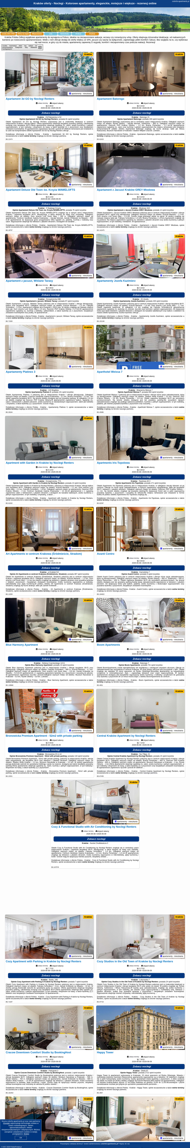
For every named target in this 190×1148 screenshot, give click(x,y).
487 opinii (78, 574)
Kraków (88, 54)
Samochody (64, 34)
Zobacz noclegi (51, 113)
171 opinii (155, 483)
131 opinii (62, 392)
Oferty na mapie (23, 34)
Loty (50, 34)
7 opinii (78, 982)
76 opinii (75, 210)
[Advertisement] (95, 893)
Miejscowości (37, 34)
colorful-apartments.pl (180, 1)
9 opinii (149, 574)
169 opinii (153, 119)
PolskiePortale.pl (16, 1147)
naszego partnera (59, 136)
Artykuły (92, 34)
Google (6, 1123)
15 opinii (163, 756)
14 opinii (63, 665)
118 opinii (78, 756)
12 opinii (163, 210)
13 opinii (75, 483)
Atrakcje (78, 34)
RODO (26, 1134)
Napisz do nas (124, 1144)
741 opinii (151, 665)
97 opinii (68, 301)
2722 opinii (149, 1073)
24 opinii (169, 982)
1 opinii (74, 1073)
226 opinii (156, 301)
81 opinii (69, 119)
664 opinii (152, 392)
